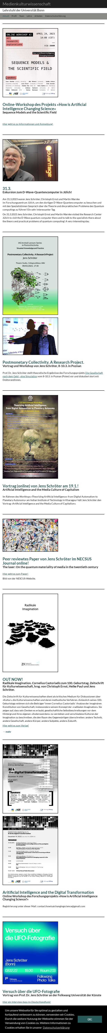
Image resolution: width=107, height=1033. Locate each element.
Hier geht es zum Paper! (15, 573)
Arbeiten (38, 16)
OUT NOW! (13, 679)
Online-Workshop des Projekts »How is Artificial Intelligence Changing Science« (44, 106)
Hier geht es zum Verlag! (16, 725)
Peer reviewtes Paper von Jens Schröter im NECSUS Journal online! (47, 561)
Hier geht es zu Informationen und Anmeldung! (28, 124)
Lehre (29, 16)
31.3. (7, 188)
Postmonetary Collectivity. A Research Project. (43, 362)
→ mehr (7, 731)
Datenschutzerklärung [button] (56, 1027)
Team (21, 16)
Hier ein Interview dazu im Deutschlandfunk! (27, 1001)
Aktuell (6, 16)
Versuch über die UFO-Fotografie (31, 991)
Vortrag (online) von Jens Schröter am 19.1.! (41, 486)
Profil (14, 16)
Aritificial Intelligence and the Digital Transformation (48, 892)
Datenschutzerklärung (55, 16)
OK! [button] (90, 1019)
